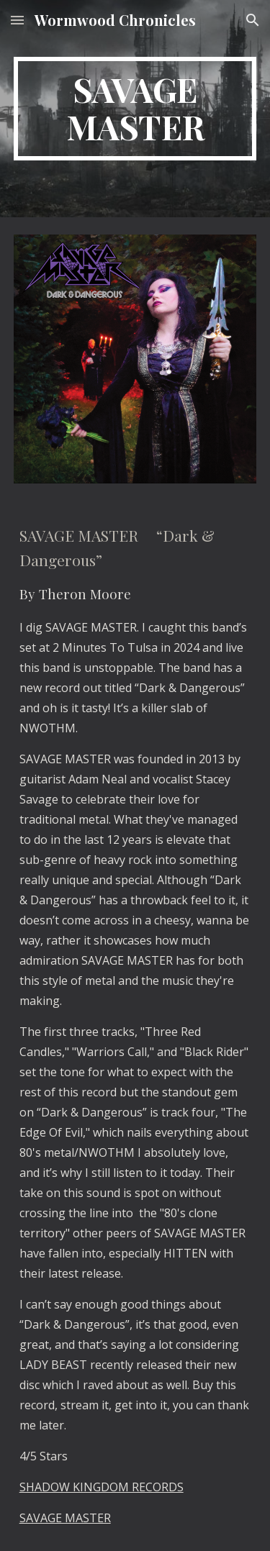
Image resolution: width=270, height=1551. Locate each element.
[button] (17, 20)
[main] (135, 108)
